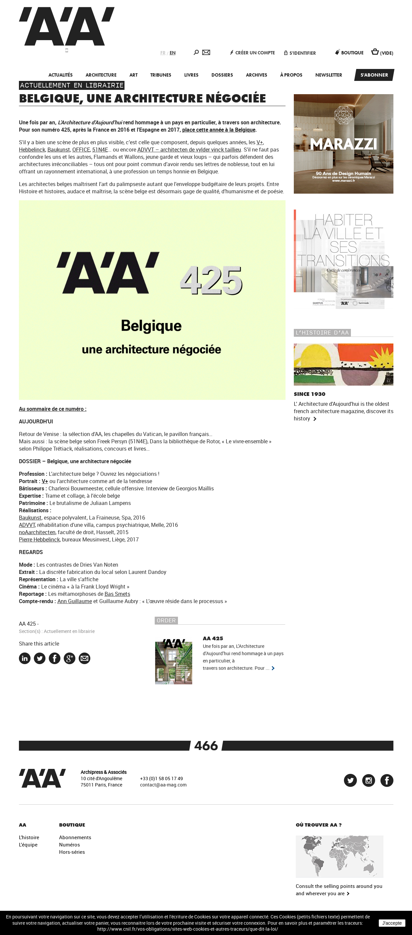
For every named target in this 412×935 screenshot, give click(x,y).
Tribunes (160, 75)
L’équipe (28, 844)
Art (133, 75)
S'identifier (300, 53)
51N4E (100, 149)
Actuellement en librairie (72, 85)
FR (163, 53)
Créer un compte (252, 53)
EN (173, 53)
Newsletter (328, 75)
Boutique (349, 53)
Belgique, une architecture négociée (142, 98)
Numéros (69, 844)
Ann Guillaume (74, 601)
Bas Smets (117, 593)
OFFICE (81, 149)
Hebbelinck (32, 149)
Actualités (60, 75)
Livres (191, 75)
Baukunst (58, 149)
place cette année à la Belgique (218, 129)
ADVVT (27, 525)
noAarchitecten (37, 532)
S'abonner (374, 75)
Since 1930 (309, 394)
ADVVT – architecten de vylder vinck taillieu (189, 149)
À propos (291, 75)
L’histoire (29, 837)
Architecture (101, 75)
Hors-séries (72, 851)
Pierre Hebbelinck (39, 539)
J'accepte (392, 923)
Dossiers (222, 75)
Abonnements (75, 837)
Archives (256, 75)
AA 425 (27, 623)
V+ (260, 142)
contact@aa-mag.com (163, 784)
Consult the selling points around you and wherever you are (339, 889)
